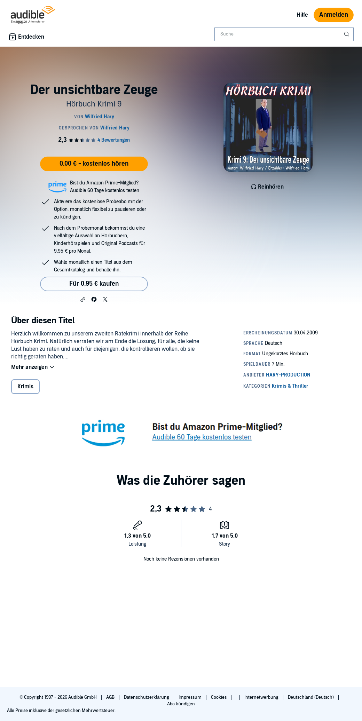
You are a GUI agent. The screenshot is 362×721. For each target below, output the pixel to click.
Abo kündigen (181, 704)
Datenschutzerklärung (147, 697)
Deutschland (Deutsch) (311, 697)
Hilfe (302, 14)
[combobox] (284, 34)
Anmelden (333, 14)
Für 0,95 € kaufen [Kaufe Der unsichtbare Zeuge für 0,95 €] (94, 283)
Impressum (191, 697)
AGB (111, 697)
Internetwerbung (262, 697)
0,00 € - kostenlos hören (94, 163)
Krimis (25, 386)
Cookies (219, 697)
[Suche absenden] (347, 34)
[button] (83, 299)
